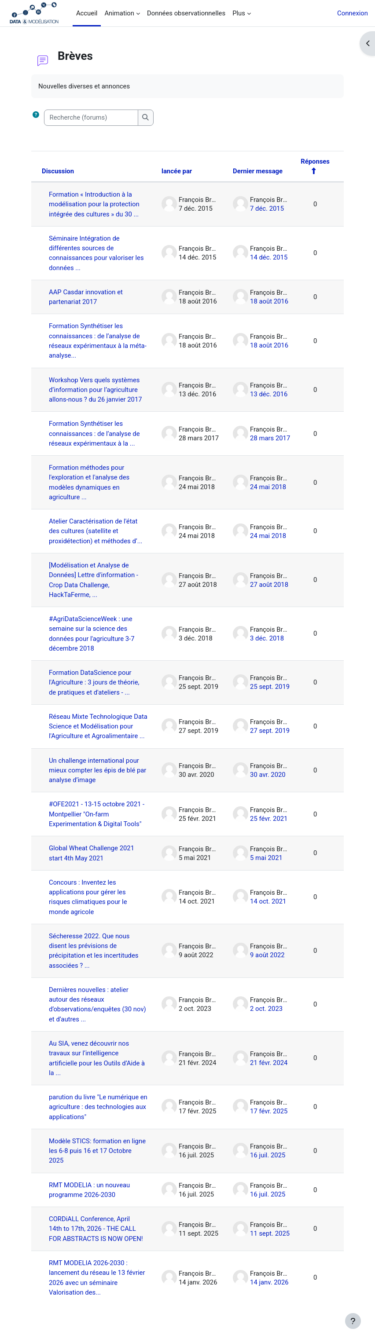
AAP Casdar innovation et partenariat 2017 (86, 297)
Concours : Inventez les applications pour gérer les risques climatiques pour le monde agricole (88, 897)
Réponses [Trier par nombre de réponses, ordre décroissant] (315, 161)
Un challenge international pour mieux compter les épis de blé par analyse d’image (97, 770)
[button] (37, 117)
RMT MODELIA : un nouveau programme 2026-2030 (89, 1190)
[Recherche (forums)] (91, 117)
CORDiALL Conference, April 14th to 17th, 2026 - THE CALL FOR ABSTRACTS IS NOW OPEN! (96, 1229)
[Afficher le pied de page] (353, 1321)
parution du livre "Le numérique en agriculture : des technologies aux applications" (98, 1107)
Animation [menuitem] (119, 13)
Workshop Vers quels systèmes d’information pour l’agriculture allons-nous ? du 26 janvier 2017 (95, 390)
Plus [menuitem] (238, 13)
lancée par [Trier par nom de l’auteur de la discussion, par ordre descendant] (177, 171)
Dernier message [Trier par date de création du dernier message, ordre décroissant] (258, 171)
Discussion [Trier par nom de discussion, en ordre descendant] (58, 171)
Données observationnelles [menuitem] (186, 13)
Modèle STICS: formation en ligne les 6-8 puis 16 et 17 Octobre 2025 (97, 1151)
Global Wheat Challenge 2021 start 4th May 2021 (91, 853)
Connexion (352, 13)
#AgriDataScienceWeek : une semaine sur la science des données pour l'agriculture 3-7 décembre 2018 (92, 633)
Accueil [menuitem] (86, 13)
